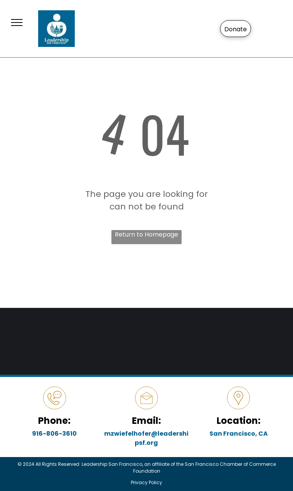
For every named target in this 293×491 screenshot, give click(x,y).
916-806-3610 (54, 433)
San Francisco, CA (238, 433)
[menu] (17, 22)
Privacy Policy (146, 482)
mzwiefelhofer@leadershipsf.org (146, 438)
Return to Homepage (146, 234)
